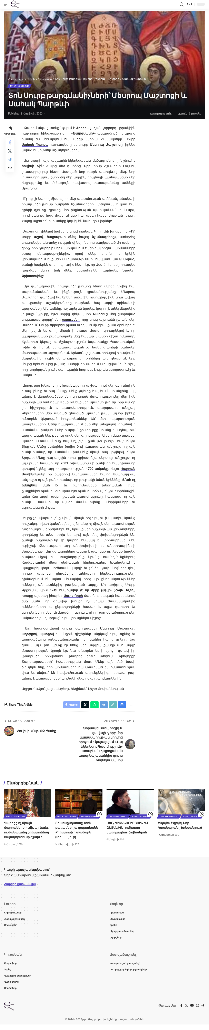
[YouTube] (191, 1011)
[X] (185, 1011)
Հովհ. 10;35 (123, 591)
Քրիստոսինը (33, 276)
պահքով (47, 634)
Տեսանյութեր (90, 818)
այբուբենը (71, 320)
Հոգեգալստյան (88, 128)
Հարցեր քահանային (21, 886)
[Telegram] (202, 1011)
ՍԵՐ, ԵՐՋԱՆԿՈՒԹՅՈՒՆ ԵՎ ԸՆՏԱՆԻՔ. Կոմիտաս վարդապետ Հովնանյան (129, 829)
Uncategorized (20, 86)
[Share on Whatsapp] (91, 706)
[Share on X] (10, 153)
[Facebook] (180, 1011)
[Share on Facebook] (10, 144)
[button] (7, 4)
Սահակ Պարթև (35, 145)
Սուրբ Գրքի (73, 596)
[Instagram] (197, 1011)
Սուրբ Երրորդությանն (58, 326)
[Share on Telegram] (10, 163)
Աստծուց (100, 315)
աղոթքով (30, 634)
